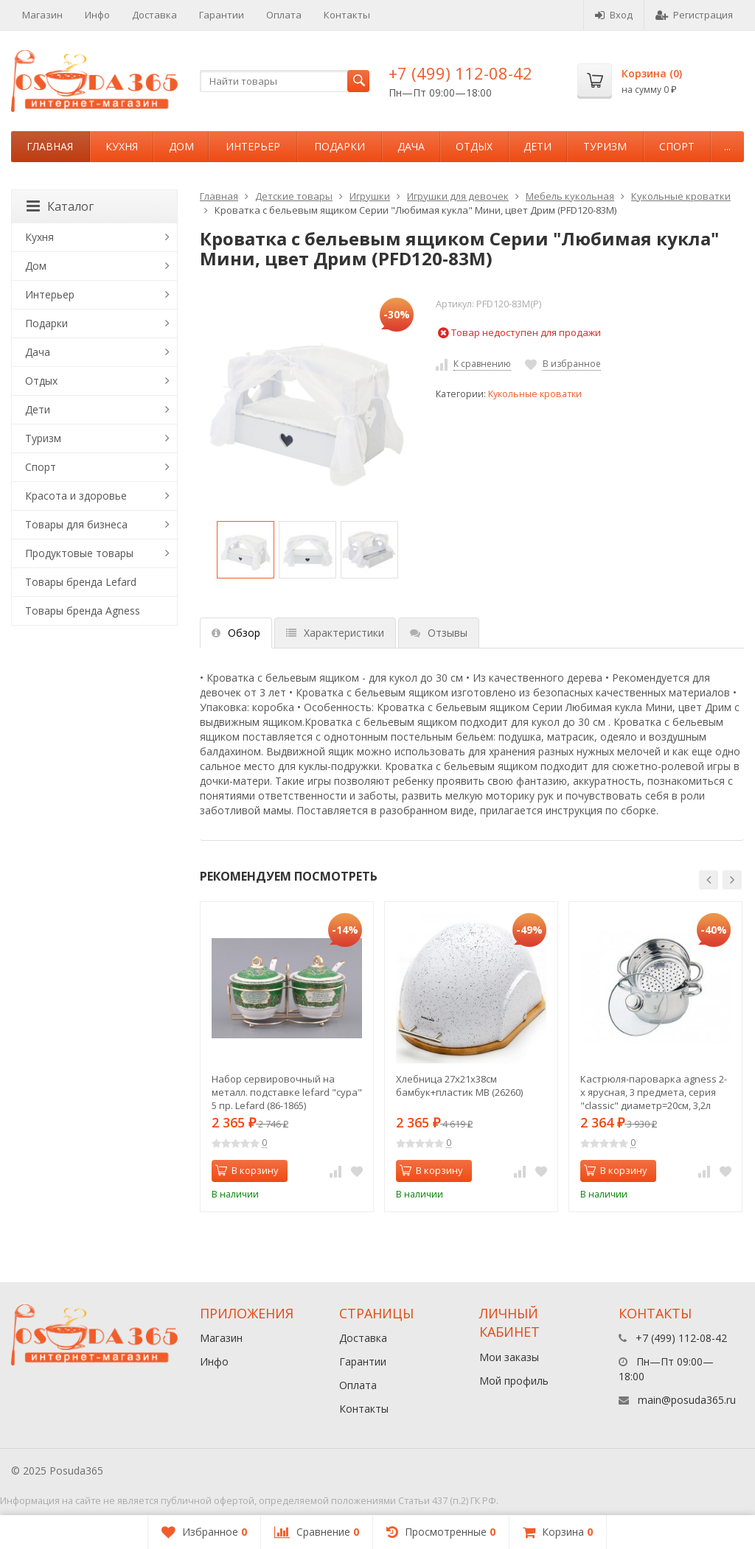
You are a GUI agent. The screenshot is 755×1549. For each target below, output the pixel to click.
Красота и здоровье (76, 496)
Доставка (154, 14)
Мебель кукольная (570, 196)
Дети (537, 146)
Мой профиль (514, 1381)
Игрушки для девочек (458, 196)
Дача (411, 146)
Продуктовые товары (79, 553)
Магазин (42, 14)
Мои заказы (509, 1357)
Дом (181, 146)
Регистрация (694, 14)
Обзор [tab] (236, 633)
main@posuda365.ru (687, 1400)
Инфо (97, 14)
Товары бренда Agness (82, 611)
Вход (614, 14)
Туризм (605, 146)
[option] (245, 550)
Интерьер (253, 146)
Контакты (347, 14)
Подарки (339, 146)
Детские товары (294, 196)
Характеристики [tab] (335, 633)
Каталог (60, 206)
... (727, 146)
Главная (50, 146)
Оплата (284, 14)
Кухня (121, 146)
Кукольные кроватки (681, 196)
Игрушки (369, 196)
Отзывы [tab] (438, 633)
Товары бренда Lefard (80, 582)
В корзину (247, 1170)
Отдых (474, 146)
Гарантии (221, 14)
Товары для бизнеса (76, 524)
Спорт (677, 146)
